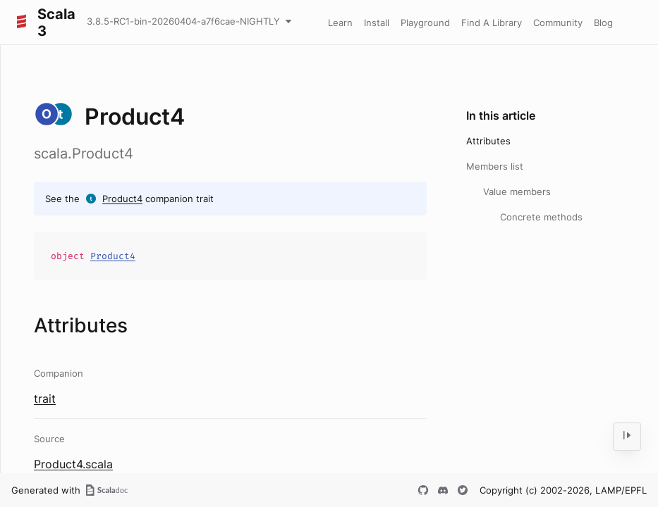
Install (376, 22)
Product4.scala (73, 464)
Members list (494, 166)
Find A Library (491, 22)
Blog (603, 22)
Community (558, 22)
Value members (517, 191)
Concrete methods (541, 217)
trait (45, 399)
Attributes (488, 140)
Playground (425, 22)
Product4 (122, 198)
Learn (340, 22)
